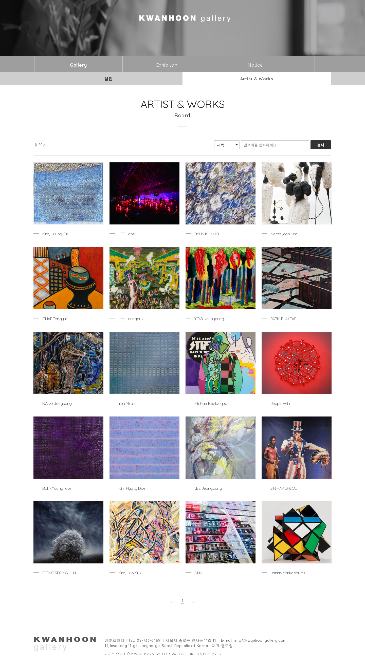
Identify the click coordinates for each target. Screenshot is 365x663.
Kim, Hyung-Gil (54, 233)
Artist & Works (256, 78)
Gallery (78, 65)
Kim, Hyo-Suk (129, 572)
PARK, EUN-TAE (283, 318)
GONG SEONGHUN (59, 572)
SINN (198, 572)
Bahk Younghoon (57, 488)
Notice (255, 65)
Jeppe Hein (280, 403)
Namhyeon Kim (283, 233)
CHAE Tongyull (54, 318)
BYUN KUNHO (206, 233)
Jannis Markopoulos (287, 572)
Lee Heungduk (130, 318)
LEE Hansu (127, 233)
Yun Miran (126, 403)
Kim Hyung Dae (131, 488)
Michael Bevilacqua (210, 403)
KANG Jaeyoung (56, 403)
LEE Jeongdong (208, 488)
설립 (108, 78)
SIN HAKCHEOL (283, 488)
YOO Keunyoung (209, 318)
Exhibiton (166, 65)
